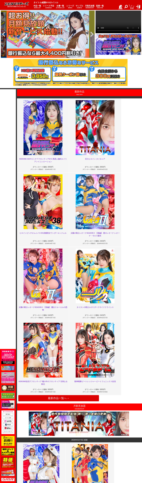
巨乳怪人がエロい (112, 378)
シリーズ (70, 7)
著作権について (54, 467)
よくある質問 (77, 462)
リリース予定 (48, 7)
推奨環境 (29, 465)
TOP (27, 460)
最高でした (47, 378)
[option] (48, 34)
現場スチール (30, 469)
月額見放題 (89, 7)
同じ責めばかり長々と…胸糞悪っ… (119, 418)
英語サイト (76, 467)
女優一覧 (60, 7)
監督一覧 (100, 7)
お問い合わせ (77, 465)
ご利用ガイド (30, 462)
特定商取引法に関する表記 (58, 462)
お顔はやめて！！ (50, 418)
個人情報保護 (53, 465)
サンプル (79, 7)
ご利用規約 (53, 460)
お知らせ (75, 460)
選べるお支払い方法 (32, 467)
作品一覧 (37, 7)
